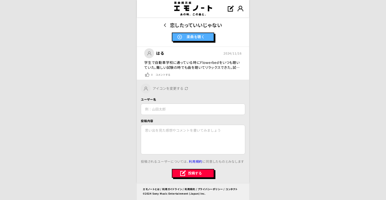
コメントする (163, 74)
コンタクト (231, 189)
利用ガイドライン (172, 189)
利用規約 (195, 161)
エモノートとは (151, 189)
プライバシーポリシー (210, 189)
